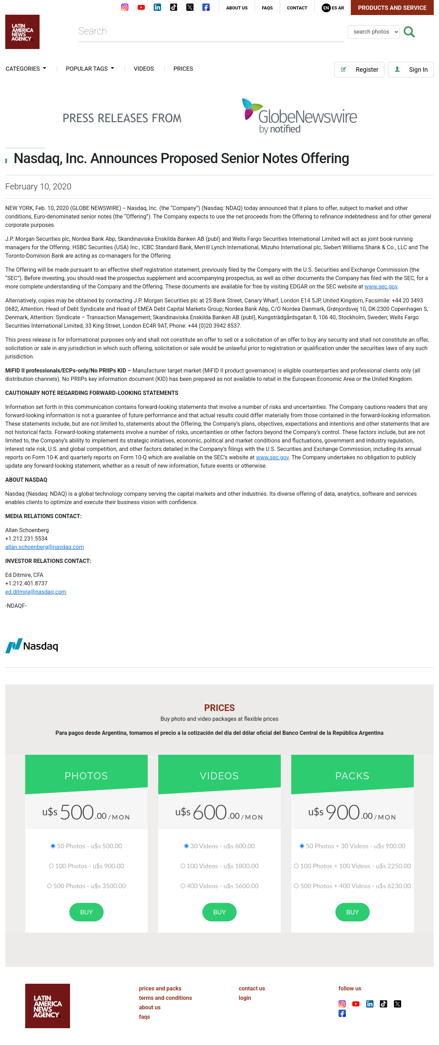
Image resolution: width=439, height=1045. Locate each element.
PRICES (183, 68)
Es (334, 8)
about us (237, 8)
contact (297, 8)
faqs (267, 8)
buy (86, 912)
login (245, 998)
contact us (252, 988)
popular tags (87, 68)
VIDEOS (144, 68)
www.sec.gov (380, 286)
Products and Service (392, 7)
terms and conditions (165, 998)
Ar (341, 8)
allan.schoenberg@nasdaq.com (44, 547)
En (326, 8)
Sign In (411, 69)
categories (23, 68)
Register (359, 69)
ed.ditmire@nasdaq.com (35, 591)
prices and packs (160, 988)
